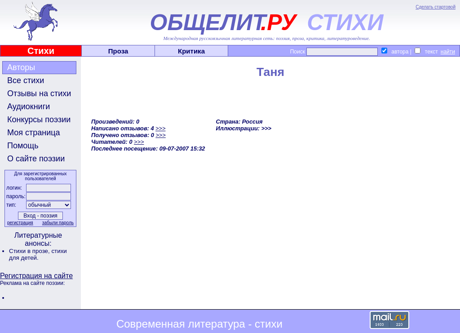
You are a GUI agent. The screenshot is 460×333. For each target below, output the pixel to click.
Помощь (23, 145)
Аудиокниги (28, 106)
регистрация (20, 222)
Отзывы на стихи (39, 93)
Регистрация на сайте (36, 276)
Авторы (21, 67)
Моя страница (33, 132)
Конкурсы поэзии (39, 119)
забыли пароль (58, 222)
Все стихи (25, 80)
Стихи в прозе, (30, 251)
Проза (118, 51)
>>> (160, 128)
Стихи (40, 51)
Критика (191, 51)
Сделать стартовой (436, 6)
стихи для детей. (38, 254)
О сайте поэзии (36, 158)
